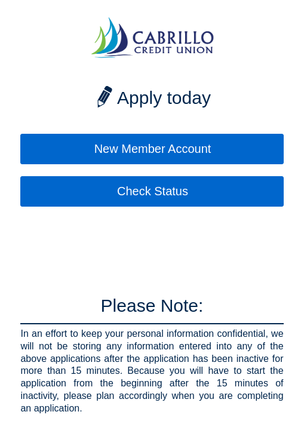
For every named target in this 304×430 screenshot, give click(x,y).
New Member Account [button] (152, 148)
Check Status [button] (152, 191)
